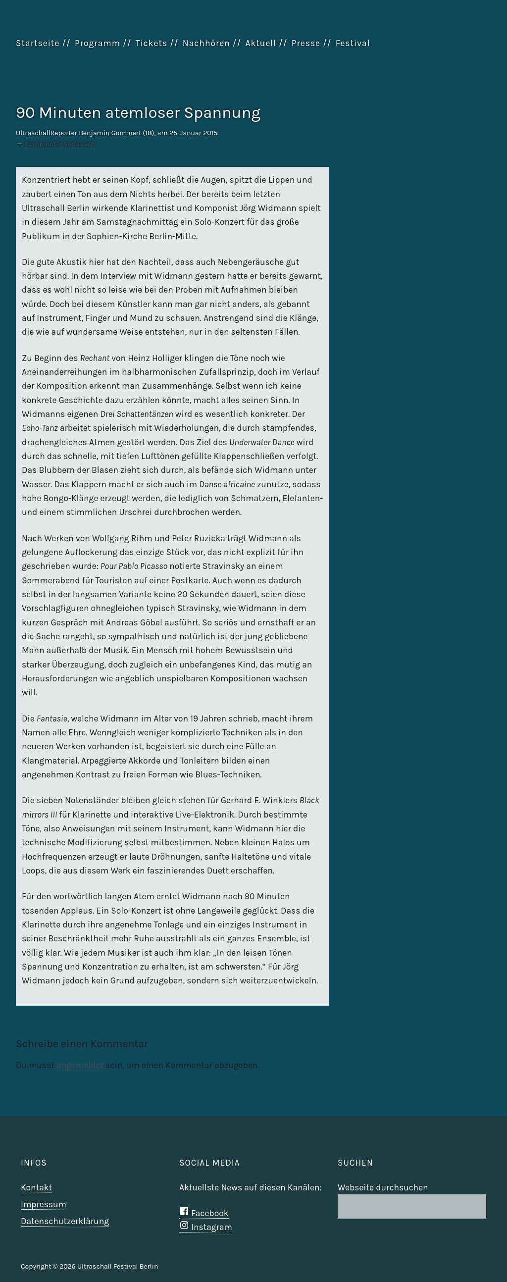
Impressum (43, 1204)
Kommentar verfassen (60, 144)
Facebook (204, 1213)
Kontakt (36, 1187)
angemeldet (79, 1065)
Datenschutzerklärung (65, 1221)
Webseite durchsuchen (383, 1187)
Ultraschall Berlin (441, 68)
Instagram (205, 1227)
